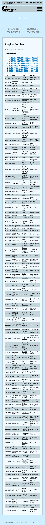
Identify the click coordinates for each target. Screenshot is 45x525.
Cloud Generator (25, 123)
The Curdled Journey (25, 308)
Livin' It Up (25, 501)
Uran (23, 195)
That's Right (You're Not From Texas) (25, 429)
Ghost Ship (25, 127)
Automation (8, 49)
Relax (23, 160)
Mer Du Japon (24, 163)
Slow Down (25, 228)
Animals (24, 230)
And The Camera (24, 266)
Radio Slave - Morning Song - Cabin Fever (25, 208)
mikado (24, 157)
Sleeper (24, 510)
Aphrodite (25, 278)
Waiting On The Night (25, 456)
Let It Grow (25, 413)
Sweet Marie (25, 357)
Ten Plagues (25, 474)
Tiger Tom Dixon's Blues (25, 495)
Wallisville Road (25, 506)
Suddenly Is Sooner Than (25, 118)
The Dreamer (24, 376)
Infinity (24, 215)
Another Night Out (25, 244)
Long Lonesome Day (25, 325)
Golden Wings (24, 274)
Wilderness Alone (25, 484)
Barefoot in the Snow (25, 285)
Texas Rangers (24, 319)
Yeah (23, 281)
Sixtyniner (25, 82)
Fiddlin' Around (24, 362)
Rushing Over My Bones (24, 490)
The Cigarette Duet (24, 221)
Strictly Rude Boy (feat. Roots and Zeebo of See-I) (25, 134)
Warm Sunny (24, 240)
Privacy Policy (36, 522)
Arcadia (24, 86)
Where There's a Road (24, 442)
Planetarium (25, 144)
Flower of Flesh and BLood (25, 177)
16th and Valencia (24, 408)
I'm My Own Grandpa (25, 434)
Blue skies (25, 305)
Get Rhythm (25, 329)
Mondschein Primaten (25, 260)
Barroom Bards (24, 471)
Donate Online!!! (33, 30)
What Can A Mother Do (25, 384)
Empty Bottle (24, 148)
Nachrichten (25, 263)
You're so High (24, 191)
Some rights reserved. (26, 522)
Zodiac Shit (25, 226)
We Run (24, 294)
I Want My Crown (25, 423)
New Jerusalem (25, 388)
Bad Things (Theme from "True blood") (25, 461)
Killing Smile (25, 256)
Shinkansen (25, 217)
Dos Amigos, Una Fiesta (25, 367)
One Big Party (24, 332)
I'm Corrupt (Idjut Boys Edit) (25, 153)
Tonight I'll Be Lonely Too (25, 417)
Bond (23, 88)
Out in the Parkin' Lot (25, 438)
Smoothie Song (25, 392)
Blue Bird (24, 467)
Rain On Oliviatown (25, 289)
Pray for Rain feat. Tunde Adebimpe (25, 250)
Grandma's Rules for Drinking (25, 478)
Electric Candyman (25, 78)
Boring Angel (24, 234)
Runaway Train (24, 380)
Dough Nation (24, 140)
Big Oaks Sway (24, 404)
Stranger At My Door (25, 338)
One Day (24, 187)
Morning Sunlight (24, 396)
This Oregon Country (25, 447)
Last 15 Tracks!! (13, 30)
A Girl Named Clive (24, 182)
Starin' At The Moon (25, 352)
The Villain (25, 270)
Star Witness (24, 300)
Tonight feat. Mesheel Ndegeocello (25, 100)
